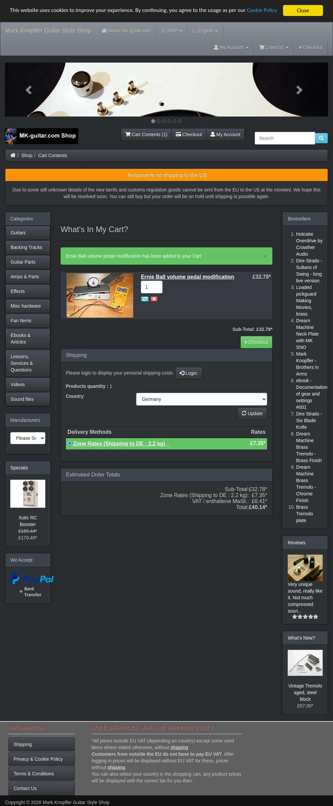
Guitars (18, 232)
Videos (18, 384)
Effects (18, 291)
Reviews (296, 542)
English (205, 31)
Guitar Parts (23, 262)
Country (75, 396)
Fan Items (21, 320)
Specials (19, 467)
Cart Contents (52, 155)
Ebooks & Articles (21, 339)
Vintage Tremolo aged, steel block (305, 692)
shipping (179, 747)
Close (303, 10)
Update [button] (252, 413)
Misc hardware (26, 306)
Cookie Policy (263, 10)
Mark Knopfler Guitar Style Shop (48, 30)
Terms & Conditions (34, 773)
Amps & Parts (25, 276)
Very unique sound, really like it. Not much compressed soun (305, 598)
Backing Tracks (26, 247)
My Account (225, 134)
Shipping (23, 744)
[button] (29, 90)
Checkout (310, 47)
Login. (188, 373)
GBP (172, 31)
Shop (27, 155)
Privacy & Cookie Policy (38, 759)
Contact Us (25, 788)
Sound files (22, 399)
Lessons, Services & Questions (22, 363)
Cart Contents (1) (146, 134)
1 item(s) (273, 47)
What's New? (301, 638)
